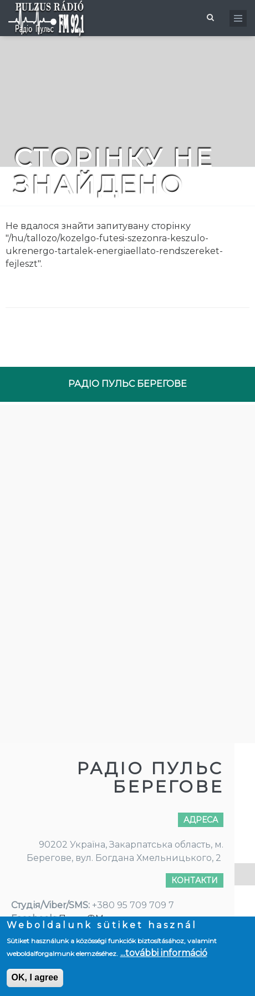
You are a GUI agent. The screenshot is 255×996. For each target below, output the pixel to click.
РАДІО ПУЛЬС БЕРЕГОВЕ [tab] (127, 384)
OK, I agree (35, 977)
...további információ (163, 953)
